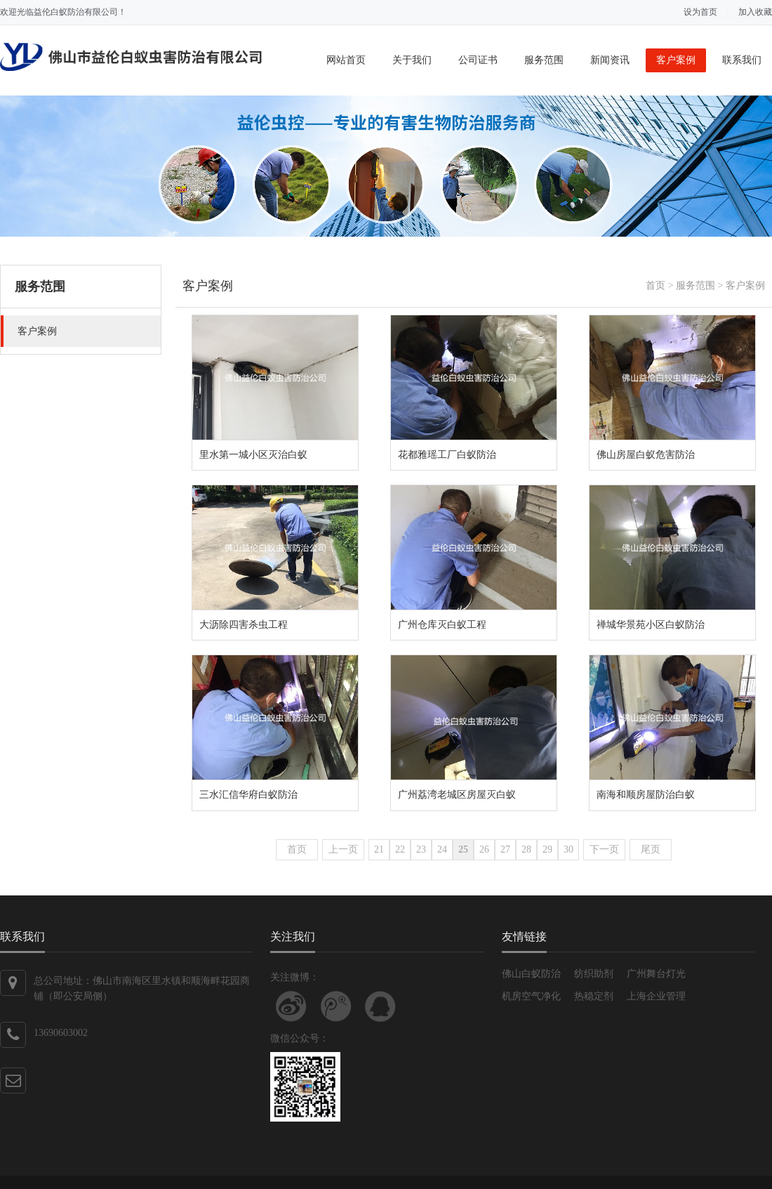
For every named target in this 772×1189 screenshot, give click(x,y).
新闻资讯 (610, 60)
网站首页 (346, 60)
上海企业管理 (656, 996)
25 (463, 849)
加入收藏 (755, 12)
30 (568, 849)
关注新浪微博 (291, 1006)
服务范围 (544, 60)
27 (505, 849)
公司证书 (478, 60)
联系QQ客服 (380, 1006)
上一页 (343, 849)
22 (400, 849)
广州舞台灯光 (656, 973)
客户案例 (676, 60)
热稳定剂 (593, 996)
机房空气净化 (531, 996)
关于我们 (412, 60)
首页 (655, 285)
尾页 (650, 849)
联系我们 (741, 60)
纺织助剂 (593, 973)
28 (526, 849)
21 (379, 849)
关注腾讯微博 (336, 1006)
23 (421, 849)
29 (547, 849)
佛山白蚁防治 (531, 973)
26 (484, 849)
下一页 (604, 849)
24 (442, 849)
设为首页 (700, 12)
